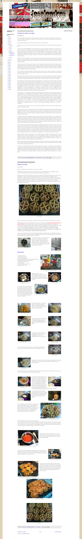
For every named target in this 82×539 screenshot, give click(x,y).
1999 (9, 75)
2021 (9, 36)
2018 (9, 38)
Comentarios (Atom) (25, 533)
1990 (9, 89)
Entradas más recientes (22, 531)
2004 (9, 68)
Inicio (40, 531)
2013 (9, 44)
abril (10, 50)
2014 (9, 42)
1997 (9, 78)
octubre (10, 45)
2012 (9, 59)
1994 (9, 83)
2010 (9, 62)
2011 (9, 60)
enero (10, 57)
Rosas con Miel (22, 164)
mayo (10, 48)
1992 (9, 86)
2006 (9, 65)
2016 (9, 39)
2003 (9, 69)
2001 (9, 72)
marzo (10, 51)
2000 (9, 74)
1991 (9, 87)
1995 (9, 81)
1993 (9, 84)
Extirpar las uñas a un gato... (26, 33)
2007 (9, 63)
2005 (9, 66)
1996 (9, 80)
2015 (9, 41)
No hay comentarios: (39, 157)
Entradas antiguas (58, 531)
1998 (9, 77)
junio (10, 47)
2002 (9, 71)
